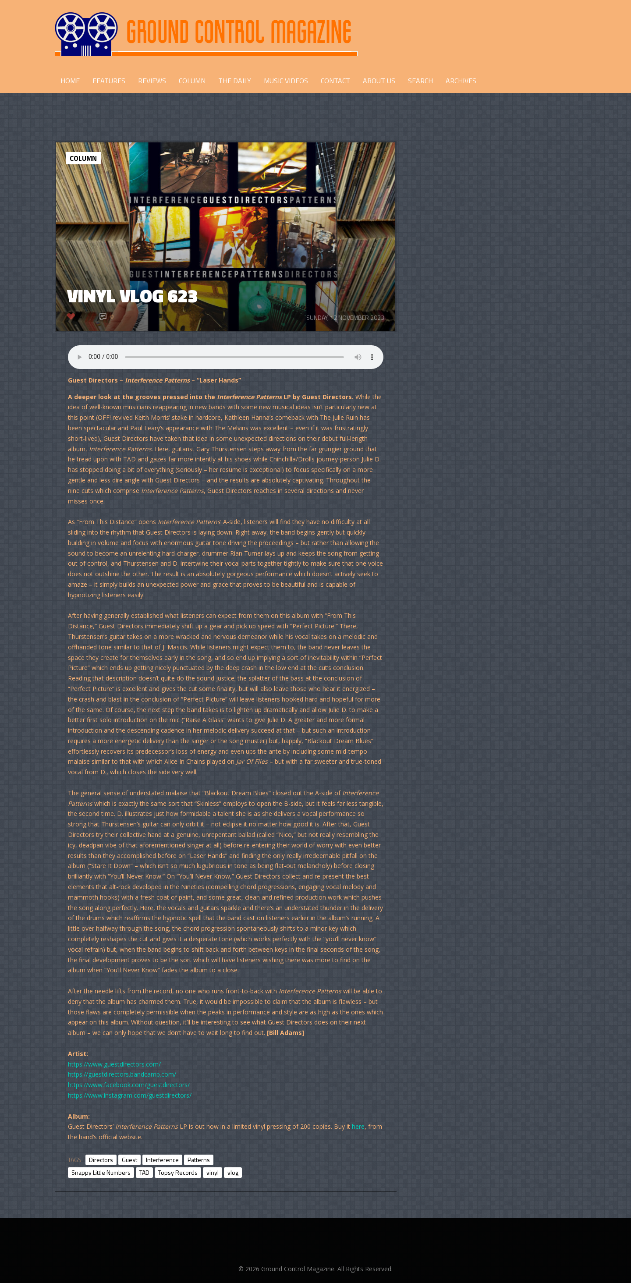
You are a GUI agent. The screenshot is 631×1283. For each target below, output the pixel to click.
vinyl (212, 1172)
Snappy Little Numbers (101, 1172)
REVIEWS (152, 80)
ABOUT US (379, 80)
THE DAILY (234, 80)
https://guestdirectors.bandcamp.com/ (122, 1074)
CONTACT (335, 80)
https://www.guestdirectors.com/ (114, 1064)
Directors (101, 1159)
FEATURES (108, 80)
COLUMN (192, 80)
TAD (144, 1172)
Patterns (199, 1159)
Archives (461, 80)
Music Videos (286, 80)
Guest (129, 1159)
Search (420, 80)
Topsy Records (178, 1172)
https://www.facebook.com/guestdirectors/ (129, 1085)
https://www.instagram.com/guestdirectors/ (129, 1095)
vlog (232, 1172)
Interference (162, 1159)
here (358, 1126)
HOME (70, 80)
